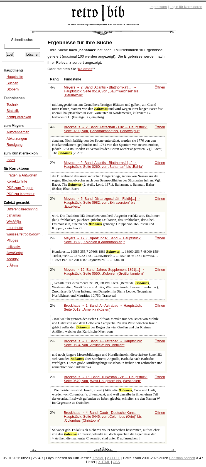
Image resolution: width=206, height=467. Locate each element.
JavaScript (14, 253)
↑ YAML (98, 458)
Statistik (12, 111)
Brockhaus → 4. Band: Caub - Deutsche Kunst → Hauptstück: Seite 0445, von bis (103, 416)
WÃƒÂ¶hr (13, 222)
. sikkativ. (13, 247)
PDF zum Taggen (19, 188)
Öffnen (160, 87)
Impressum (158, 7)
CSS (116, 462)
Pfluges (12, 240)
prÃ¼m (12, 265)
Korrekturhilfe (16, 181)
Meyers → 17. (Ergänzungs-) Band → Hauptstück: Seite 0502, (102, 240)
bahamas (13, 215)
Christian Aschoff (182, 458)
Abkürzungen (16, 139)
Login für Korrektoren (186, 7)
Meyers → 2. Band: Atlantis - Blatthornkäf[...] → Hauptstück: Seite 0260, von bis (103, 165)
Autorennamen (17, 132)
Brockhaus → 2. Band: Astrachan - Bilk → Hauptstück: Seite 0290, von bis (105, 129)
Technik (12, 105)
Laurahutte (14, 228)
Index (10, 160)
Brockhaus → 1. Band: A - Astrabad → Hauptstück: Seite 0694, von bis (103, 343)
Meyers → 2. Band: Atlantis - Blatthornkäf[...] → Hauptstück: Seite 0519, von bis (101, 91)
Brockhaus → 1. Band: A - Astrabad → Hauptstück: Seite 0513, (103, 307)
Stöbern (12, 89)
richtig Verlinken (18, 117)
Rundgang (14, 145)
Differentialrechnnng (22, 209)
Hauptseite (14, 77)
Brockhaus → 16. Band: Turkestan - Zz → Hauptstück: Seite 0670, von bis (105, 379)
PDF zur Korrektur (20, 194)
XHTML (104, 462)
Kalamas (85, 69)
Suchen (12, 83)
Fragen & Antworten (21, 175)
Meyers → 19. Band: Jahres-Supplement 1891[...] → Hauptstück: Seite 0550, (104, 272)
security (12, 259)
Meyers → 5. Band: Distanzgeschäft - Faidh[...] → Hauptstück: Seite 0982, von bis (102, 202)
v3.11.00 (113, 458)
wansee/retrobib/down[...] (25, 234)
